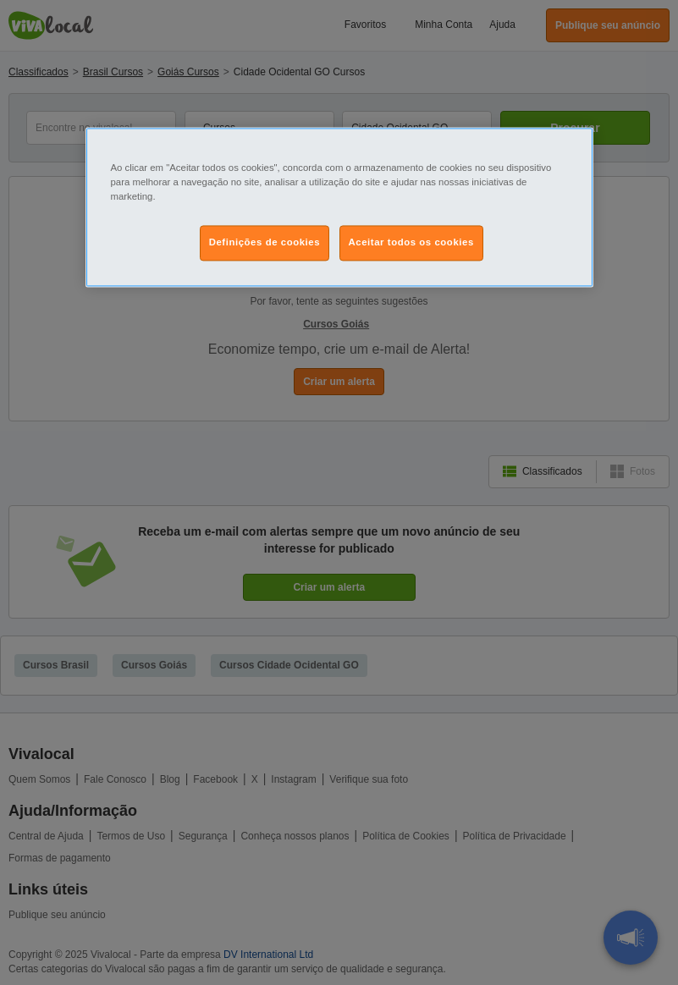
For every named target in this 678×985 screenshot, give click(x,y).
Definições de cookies (264, 242)
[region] (339, 207)
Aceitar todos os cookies (411, 242)
